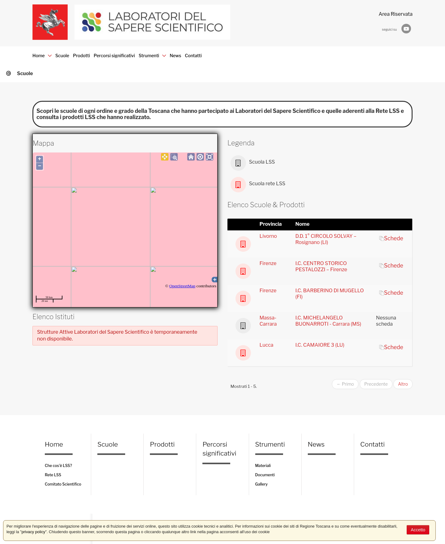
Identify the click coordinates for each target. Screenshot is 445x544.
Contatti (337, 52)
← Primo (345, 384)
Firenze (268, 263)
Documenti (265, 475)
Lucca (266, 345)
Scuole (86, 52)
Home (43, 52)
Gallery (261, 484)
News (296, 52)
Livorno (268, 236)
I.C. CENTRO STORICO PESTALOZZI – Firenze (321, 266)
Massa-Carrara (268, 321)
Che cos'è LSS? (58, 465)
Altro (403, 384)
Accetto (418, 529)
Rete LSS (53, 475)
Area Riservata (396, 14)
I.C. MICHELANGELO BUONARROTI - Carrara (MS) (328, 321)
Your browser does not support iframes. (125, 229)
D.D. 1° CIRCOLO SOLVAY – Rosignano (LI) (326, 239)
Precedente (376, 384)
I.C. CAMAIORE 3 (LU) (319, 345)
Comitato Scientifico (63, 484)
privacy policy (33, 531)
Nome (302, 224)
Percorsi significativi (186, 52)
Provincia (271, 224)
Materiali (263, 465)
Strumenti (250, 52)
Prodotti (129, 52)
